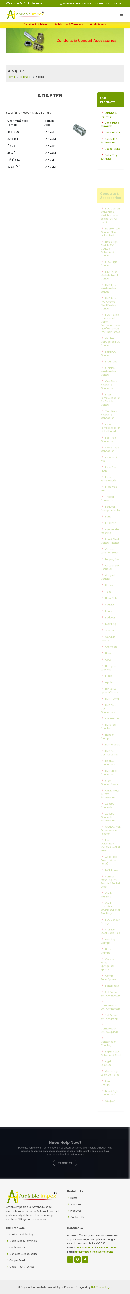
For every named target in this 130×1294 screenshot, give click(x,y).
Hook (108, 660)
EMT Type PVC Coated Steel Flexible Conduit (109, 310)
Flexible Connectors (108, 769)
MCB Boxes (111, 877)
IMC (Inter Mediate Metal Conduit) (109, 282)
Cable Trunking (106, 901)
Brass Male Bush (109, 495)
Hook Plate (111, 605)
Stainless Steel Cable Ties (110, 938)
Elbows (109, 592)
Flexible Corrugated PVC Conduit (110, 349)
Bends (108, 618)
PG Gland (110, 530)
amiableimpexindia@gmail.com (94, 1251)
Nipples (109, 689)
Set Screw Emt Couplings (109, 1023)
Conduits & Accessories (109, 145)
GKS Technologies (101, 1287)
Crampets (111, 653)
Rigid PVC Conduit (108, 360)
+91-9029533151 (70, 3)
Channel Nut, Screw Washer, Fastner (111, 837)
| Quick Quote (117, 3)
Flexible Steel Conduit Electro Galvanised (110, 239)
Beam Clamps (106, 1089)
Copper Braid (112, 154)
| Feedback (86, 3)
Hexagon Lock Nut (108, 674)
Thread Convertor (107, 505)
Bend (108, 523)
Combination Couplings (108, 1050)
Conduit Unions (108, 645)
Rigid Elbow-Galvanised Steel (111, 1060)
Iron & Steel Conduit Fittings (110, 547)
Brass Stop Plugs (109, 475)
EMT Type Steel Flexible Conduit (109, 295)
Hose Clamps (106, 957)
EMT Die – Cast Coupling (109, 759)
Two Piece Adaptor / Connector (109, 421)
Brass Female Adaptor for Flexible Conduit (110, 406)
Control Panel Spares (108, 984)
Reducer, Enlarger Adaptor (111, 515)
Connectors (112, 725)
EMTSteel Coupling (108, 733)
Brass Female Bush (108, 485)
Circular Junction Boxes (110, 557)
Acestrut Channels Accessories (108, 824)
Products (25, 77)
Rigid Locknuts (106, 1070)
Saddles (109, 611)
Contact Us (65, 1161)
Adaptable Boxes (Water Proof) (109, 867)
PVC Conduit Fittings (110, 928)
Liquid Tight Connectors (110, 1099)
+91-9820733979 (107, 1247)
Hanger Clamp (107, 743)
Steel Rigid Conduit (109, 270)
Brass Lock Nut (109, 465)
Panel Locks (112, 992)
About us (75, 1204)
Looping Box (112, 566)
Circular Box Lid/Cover (110, 574)
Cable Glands (98, 24)
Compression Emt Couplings (109, 1037)
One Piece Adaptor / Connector (109, 391)
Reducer (110, 624)
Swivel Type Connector (110, 456)
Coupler (110, 1107)
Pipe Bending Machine (110, 538)
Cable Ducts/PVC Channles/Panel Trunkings (110, 915)
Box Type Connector (108, 446)
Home (11, 77)
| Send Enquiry (101, 3)
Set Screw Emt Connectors (110, 1000)
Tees (108, 598)
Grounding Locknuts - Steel (110, 1079)
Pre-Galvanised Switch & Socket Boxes (110, 852)
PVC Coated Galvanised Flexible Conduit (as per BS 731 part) (110, 222)
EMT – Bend (112, 705)
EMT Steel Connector (109, 779)
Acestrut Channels (108, 812)
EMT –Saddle (112, 751)
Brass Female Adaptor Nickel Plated (110, 435)
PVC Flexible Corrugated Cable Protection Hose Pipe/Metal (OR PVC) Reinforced (110, 330)
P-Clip (108, 682)
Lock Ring (110, 630)
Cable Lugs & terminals (69, 24)
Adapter (110, 637)
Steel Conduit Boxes (109, 789)
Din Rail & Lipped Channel (110, 697)
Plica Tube (111, 368)
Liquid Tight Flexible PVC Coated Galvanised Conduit (110, 255)
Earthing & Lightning (35, 24)
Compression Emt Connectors (110, 1013)
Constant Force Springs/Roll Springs (108, 971)
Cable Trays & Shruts (110, 162)
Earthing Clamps (108, 948)
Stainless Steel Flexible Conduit (108, 378)
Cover (108, 666)
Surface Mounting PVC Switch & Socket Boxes (110, 888)
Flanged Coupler (108, 583)
